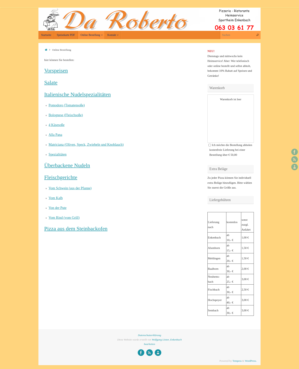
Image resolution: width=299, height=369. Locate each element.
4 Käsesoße (57, 125)
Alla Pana (55, 135)
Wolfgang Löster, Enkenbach (167, 339)
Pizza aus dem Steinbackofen (75, 229)
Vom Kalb (56, 198)
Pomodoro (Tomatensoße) (67, 105)
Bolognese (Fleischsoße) (66, 115)
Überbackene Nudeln (67, 165)
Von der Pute (58, 208)
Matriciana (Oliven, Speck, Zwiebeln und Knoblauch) (86, 145)
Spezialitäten (58, 154)
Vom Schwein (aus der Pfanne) (70, 188)
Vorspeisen (56, 70)
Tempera (236, 360)
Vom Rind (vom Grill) (64, 218)
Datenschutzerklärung (149, 335)
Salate (50, 82)
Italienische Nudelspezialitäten (77, 94)
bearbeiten (149, 344)
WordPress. (251, 360)
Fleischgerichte (60, 177)
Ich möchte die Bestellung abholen (230, 145)
